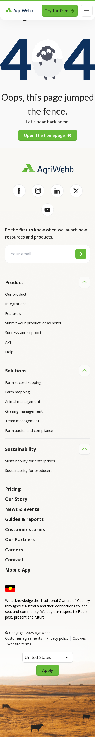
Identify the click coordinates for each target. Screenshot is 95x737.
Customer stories (25, 529)
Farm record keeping (23, 382)
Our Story (16, 499)
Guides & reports (24, 519)
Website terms (19, 643)
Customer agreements (23, 638)
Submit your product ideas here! (33, 322)
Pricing (13, 489)
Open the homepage (47, 135)
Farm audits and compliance (29, 430)
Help (9, 351)
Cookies (79, 638)
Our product (15, 294)
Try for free (60, 11)
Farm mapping (17, 391)
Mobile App (17, 570)
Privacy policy (57, 638)
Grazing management (24, 411)
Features (13, 313)
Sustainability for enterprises (30, 460)
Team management (22, 420)
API (8, 342)
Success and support (23, 332)
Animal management (22, 401)
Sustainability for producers (29, 470)
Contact (14, 560)
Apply (47, 670)
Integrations (16, 303)
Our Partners (20, 539)
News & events (22, 509)
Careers (14, 549)
